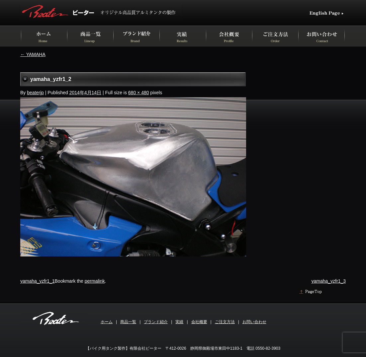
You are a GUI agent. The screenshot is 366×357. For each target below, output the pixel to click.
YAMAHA (33, 54)
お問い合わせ (254, 322)
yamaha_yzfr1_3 (328, 281)
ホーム (107, 322)
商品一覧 (128, 322)
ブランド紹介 (156, 322)
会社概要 (199, 322)
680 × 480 (138, 92)
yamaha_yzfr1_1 (37, 281)
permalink (95, 281)
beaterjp (35, 92)
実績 (179, 322)
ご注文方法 (225, 322)
